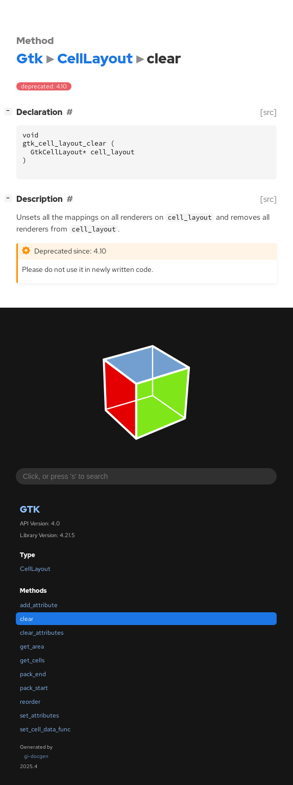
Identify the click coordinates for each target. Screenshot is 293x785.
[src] (268, 112)
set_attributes (39, 715)
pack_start (34, 688)
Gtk (30, 509)
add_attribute (39, 605)
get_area (32, 646)
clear (26, 619)
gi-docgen (36, 756)
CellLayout (35, 569)
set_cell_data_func (45, 729)
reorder (30, 702)
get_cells (32, 660)
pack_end (33, 674)
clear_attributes (41, 633)
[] (10, 111)
